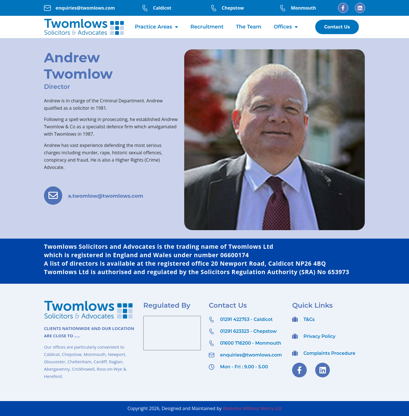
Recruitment (207, 27)
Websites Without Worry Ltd (252, 408)
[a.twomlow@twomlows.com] (54, 197)
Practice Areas (156, 26)
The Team (248, 27)
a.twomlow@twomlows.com (108, 197)
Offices (286, 26)
